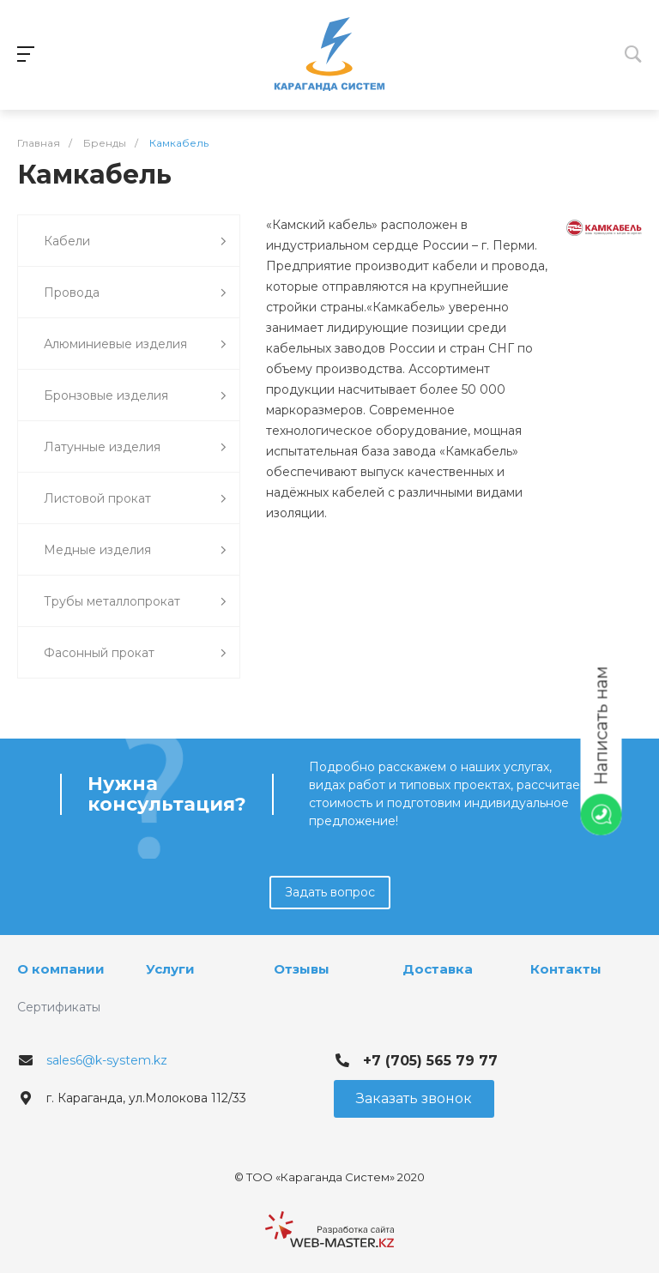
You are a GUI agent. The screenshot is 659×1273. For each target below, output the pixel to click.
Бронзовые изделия (135, 396)
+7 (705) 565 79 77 (430, 1061)
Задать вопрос (330, 892)
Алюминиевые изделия (135, 344)
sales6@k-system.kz (106, 1060)
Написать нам (601, 726)
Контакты (566, 969)
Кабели (135, 241)
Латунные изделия (135, 447)
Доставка (437, 969)
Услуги (170, 969)
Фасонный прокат (135, 653)
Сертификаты (58, 1007)
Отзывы (302, 969)
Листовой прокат (135, 499)
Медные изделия (135, 550)
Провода (135, 293)
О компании (61, 969)
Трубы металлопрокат (135, 602)
